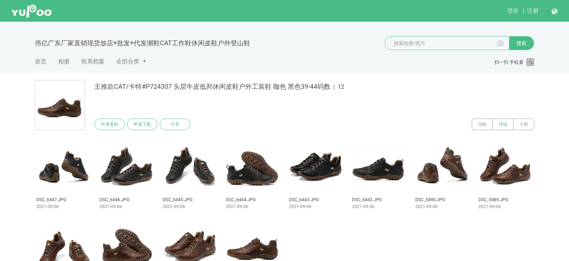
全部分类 (127, 61)
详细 (503, 124)
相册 (64, 61)
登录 (513, 10)
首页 (40, 61)
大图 (523, 124)
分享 (175, 124)
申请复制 (109, 124)
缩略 (482, 124)
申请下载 (142, 124)
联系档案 (93, 61)
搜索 (521, 43)
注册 (533, 10)
